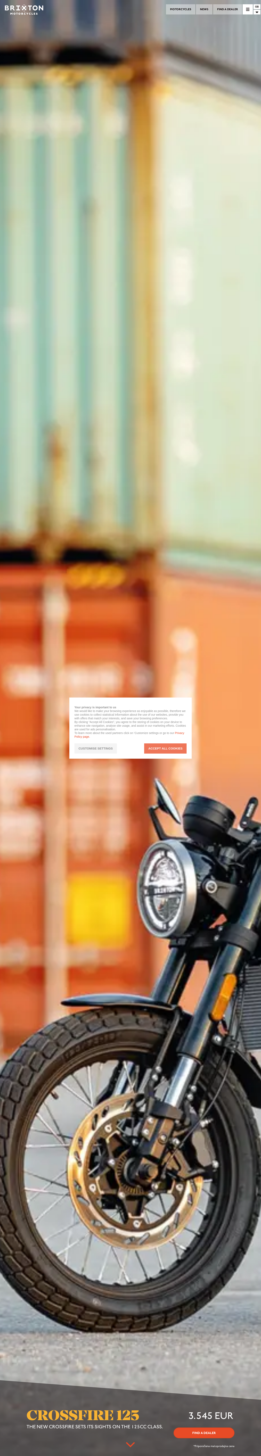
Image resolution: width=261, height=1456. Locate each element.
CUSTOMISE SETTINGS (96, 748)
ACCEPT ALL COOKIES (165, 748)
